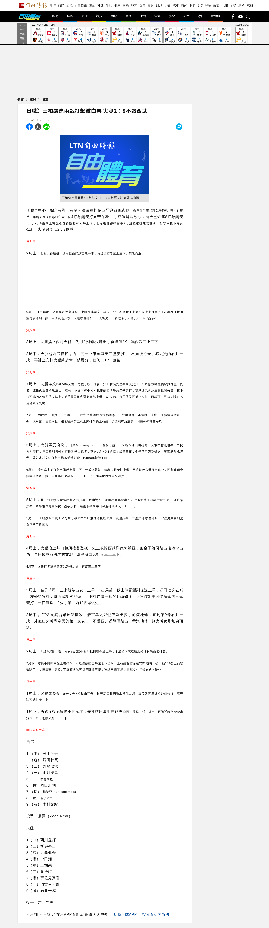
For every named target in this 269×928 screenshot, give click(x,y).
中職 (22, 34)
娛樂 (167, 5)
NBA (22, 29)
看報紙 (215, 16)
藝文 (216, 5)
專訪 (201, 16)
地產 (241, 5)
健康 (117, 5)
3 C (200, 5)
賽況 (172, 16)
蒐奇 (142, 5)
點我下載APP (125, 914)
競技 (99, 16)
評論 (208, 5)
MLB (22, 25)
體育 (192, 5)
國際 (126, 5)
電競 (157, 16)
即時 (53, 5)
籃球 (84, 16)
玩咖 (225, 5)
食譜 (233, 5)
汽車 (176, 5)
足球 (128, 16)
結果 (38, 35)
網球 (114, 16)
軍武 (92, 5)
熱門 (61, 5)
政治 (69, 5)
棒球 (70, 16)
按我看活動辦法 (155, 914)
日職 (22, 38)
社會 (100, 5)
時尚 (184, 5)
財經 (159, 5)
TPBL (22, 43)
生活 (109, 5)
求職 (250, 5)
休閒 (143, 16)
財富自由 (81, 5)
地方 (134, 5)
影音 (151, 5)
